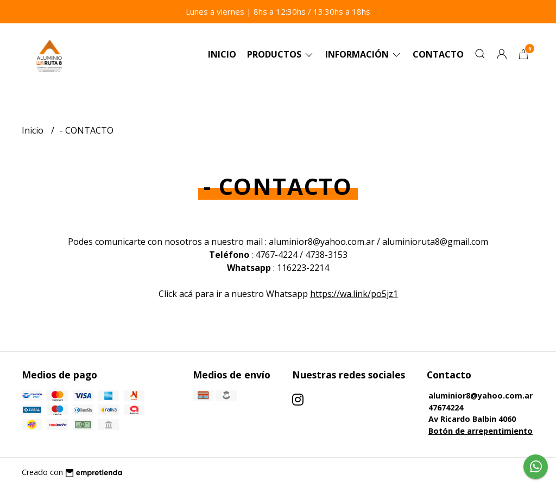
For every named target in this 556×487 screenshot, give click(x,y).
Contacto (438, 54)
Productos (280, 54)
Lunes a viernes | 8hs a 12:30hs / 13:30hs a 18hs (278, 11)
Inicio (222, 54)
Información (363, 54)
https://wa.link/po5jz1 (354, 294)
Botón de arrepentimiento (480, 431)
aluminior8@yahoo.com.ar (480, 395)
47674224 (445, 407)
